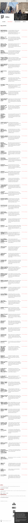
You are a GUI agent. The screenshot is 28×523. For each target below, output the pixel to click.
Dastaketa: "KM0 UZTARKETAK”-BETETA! (4, 261)
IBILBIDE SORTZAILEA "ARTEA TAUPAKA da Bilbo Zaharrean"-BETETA (4, 144)
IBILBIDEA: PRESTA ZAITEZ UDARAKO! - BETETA (4, 136)
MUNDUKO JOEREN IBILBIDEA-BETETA (4, 199)
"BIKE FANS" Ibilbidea (3, 464)
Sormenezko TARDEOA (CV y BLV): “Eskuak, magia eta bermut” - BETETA (4, 93)
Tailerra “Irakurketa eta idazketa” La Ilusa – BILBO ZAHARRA (4, 390)
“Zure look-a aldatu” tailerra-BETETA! (4, 301)
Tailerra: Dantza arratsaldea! (4, 247)
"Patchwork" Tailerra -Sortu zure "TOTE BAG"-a (4, 458)
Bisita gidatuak (10, 21)
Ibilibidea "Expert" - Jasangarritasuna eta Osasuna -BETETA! (4, 275)
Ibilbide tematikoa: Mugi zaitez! (4, 443)
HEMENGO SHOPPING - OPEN (4, 226)
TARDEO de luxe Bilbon (4, 71)
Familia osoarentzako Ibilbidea (3, 470)
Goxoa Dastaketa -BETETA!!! (4, 342)
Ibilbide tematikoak (17, 21)
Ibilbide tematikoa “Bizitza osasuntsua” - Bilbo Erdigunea (4, 403)
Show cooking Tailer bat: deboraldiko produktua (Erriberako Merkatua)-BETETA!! (3, 349)
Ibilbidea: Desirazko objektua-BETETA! (4, 281)
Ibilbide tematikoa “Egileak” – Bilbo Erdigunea (4, 382)
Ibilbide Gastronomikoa (3, 430)
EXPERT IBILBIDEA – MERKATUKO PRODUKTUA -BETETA (4, 186)
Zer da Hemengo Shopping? (4, 487)
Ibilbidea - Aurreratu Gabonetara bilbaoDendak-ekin (4, 52)
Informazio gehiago (24, 30)
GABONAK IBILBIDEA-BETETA (4, 172)
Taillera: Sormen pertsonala (4, 436)
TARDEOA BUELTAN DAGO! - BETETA (4, 123)
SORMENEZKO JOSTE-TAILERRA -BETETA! (4, 212)
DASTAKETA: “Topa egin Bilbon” (4, 85)
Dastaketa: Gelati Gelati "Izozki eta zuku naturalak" (4, 423)
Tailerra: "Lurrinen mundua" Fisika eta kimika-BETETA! (4, 267)
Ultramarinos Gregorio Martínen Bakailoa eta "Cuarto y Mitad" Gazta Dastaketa (4, 451)
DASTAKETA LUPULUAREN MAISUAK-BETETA (4, 158)
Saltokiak (3, 21)
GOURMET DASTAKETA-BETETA (3, 179)
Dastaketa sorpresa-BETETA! (4, 308)
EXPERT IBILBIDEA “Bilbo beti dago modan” (4, 99)
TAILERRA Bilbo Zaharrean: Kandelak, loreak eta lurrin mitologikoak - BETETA (4, 107)
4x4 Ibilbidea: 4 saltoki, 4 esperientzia (3, 78)
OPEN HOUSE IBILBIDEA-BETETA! (3, 321)
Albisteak (24, 21)
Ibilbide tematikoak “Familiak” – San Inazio (4, 396)
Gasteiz (7, 493)
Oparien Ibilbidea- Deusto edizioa (4, 288)
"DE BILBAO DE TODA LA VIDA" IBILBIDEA (3, 335)
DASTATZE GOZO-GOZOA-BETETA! (4, 206)
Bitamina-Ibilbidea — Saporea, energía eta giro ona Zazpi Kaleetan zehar (4, 58)
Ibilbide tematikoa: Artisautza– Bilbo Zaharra (4, 410)
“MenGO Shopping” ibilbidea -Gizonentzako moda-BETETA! (4, 315)
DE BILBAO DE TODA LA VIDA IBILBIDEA (3, 219)
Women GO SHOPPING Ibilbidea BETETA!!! (4, 356)
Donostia (4, 493)
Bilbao (1, 493)
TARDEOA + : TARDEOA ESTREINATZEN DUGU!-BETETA (4, 152)
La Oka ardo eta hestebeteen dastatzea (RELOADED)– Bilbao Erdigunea (4, 370)
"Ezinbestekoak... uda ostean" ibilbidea (4, 254)
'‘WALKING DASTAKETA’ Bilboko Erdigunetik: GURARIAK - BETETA (3, 116)
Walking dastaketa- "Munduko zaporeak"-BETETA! (4, 233)
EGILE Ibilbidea (3, 475)
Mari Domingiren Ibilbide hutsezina (4, 31)
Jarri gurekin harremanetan (4, 497)
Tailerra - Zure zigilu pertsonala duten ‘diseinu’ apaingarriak (4, 45)
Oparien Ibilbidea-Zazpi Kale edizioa (4, 294)
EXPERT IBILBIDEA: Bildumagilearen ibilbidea (4, 65)
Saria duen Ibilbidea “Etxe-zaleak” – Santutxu (4, 416)
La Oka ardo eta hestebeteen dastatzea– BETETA (4, 376)
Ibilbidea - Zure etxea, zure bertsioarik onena (4, 37)
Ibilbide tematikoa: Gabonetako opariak (4, 362)
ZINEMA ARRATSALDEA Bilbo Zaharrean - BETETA (4, 130)
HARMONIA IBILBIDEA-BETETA (4, 165)
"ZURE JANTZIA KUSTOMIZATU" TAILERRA (4, 328)
